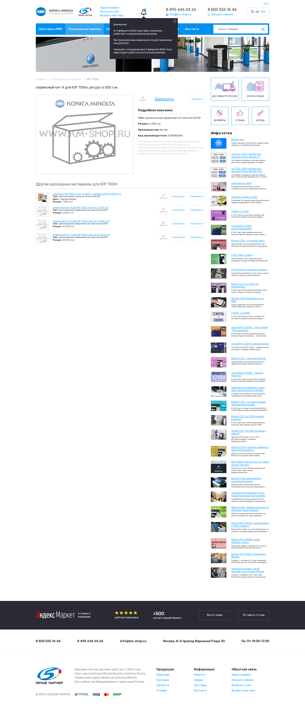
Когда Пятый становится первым (249, 269)
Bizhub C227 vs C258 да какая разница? (247, 418)
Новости (199, 674)
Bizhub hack (237, 139)
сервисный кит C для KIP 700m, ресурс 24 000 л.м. (81, 234)
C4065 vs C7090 (240, 211)
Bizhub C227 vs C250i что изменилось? (245, 285)
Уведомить (197, 99)
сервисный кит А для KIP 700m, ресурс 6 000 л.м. (81, 207)
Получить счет (110, 11)
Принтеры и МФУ (50, 29)
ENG (266, 4)
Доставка (200, 685)
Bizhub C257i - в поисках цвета (248, 240)
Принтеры (163, 674)
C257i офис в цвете (241, 255)
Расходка (162, 680)
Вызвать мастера (111, 15)
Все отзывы (215, 615)
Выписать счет (242, 685)
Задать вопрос (109, 7)
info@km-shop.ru (133, 641)
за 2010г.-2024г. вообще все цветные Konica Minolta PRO (246, 170)
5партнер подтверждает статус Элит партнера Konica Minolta (248, 389)
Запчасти (162, 685)
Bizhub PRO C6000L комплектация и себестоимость (250, 524)
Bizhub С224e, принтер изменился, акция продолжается (250, 448)
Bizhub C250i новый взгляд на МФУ (247, 300)
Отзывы (161, 690)
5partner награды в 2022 (244, 197)
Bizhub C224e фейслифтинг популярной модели (246, 480)
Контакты (192, 29)
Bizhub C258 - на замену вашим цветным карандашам (248, 403)
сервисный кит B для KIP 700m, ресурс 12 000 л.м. (81, 221)
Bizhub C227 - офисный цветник (248, 358)
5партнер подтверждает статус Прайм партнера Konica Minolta (248, 494)
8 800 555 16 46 (222, 9)
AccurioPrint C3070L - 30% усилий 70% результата (249, 329)
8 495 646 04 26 (181, 9)
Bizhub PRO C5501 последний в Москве (248, 555)
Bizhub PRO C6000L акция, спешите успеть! (245, 541)
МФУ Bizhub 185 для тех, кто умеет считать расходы (250, 463)
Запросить (164, 99)
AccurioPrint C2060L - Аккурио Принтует (247, 374)
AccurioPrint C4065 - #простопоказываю (242, 227)
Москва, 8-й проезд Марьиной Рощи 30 (194, 641)
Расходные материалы (84, 29)
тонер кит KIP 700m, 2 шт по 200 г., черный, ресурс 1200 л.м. (87, 193)
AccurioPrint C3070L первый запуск (250, 343)
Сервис (198, 680)
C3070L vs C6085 (240, 313)
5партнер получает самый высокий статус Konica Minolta (247, 570)
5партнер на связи (241, 183)
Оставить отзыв (254, 615)
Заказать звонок (243, 680)
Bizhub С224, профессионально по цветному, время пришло (250, 509)
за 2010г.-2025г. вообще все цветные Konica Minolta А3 (246, 155)
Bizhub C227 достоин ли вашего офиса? (248, 432)
